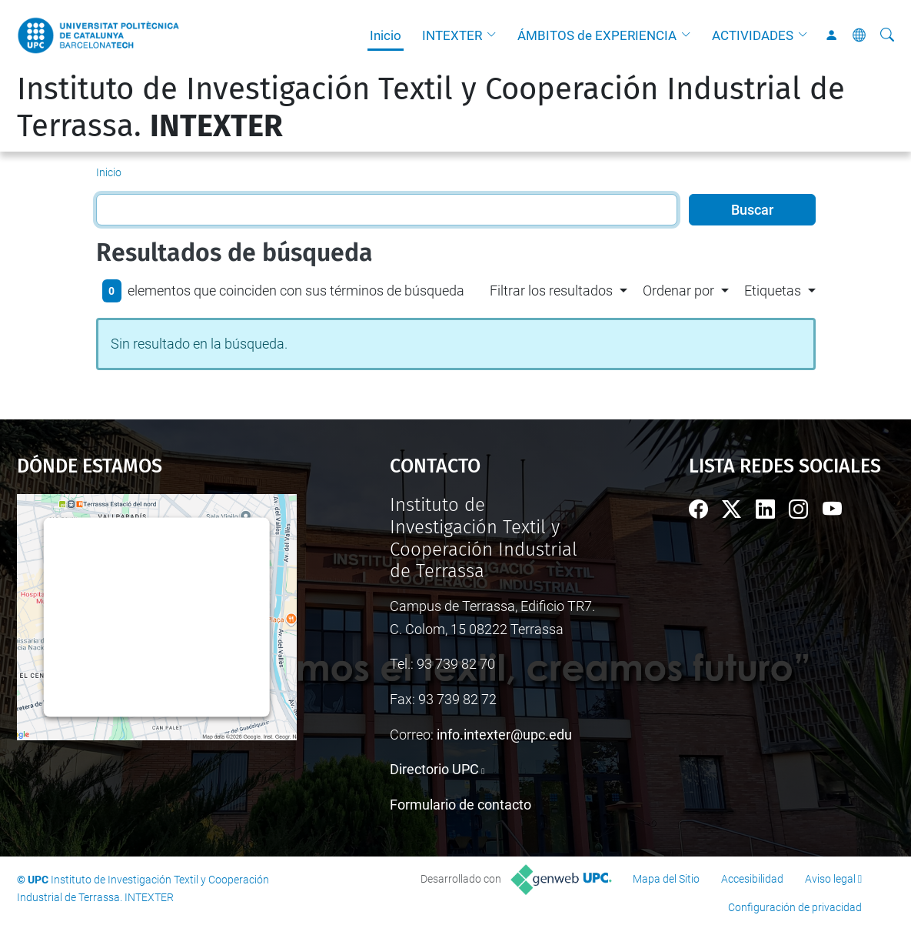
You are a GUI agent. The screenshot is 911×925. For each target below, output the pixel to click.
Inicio (385, 35)
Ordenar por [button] (678, 290)
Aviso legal (830, 879)
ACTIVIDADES (752, 35)
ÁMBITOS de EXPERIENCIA (597, 35)
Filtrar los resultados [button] (551, 290)
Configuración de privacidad (795, 907)
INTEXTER (452, 35)
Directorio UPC (434, 769)
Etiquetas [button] (772, 290)
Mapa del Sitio (666, 879)
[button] (495, 35)
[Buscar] (887, 35)
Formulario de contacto (460, 804)
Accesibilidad (752, 879)
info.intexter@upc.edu (504, 734)
